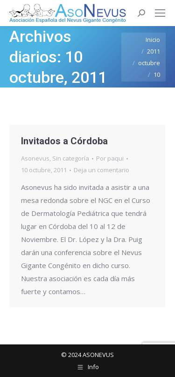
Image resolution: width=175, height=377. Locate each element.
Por (110, 158)
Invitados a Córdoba (64, 141)
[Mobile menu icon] (160, 13)
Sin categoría (70, 158)
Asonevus (35, 158)
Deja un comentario (101, 170)
